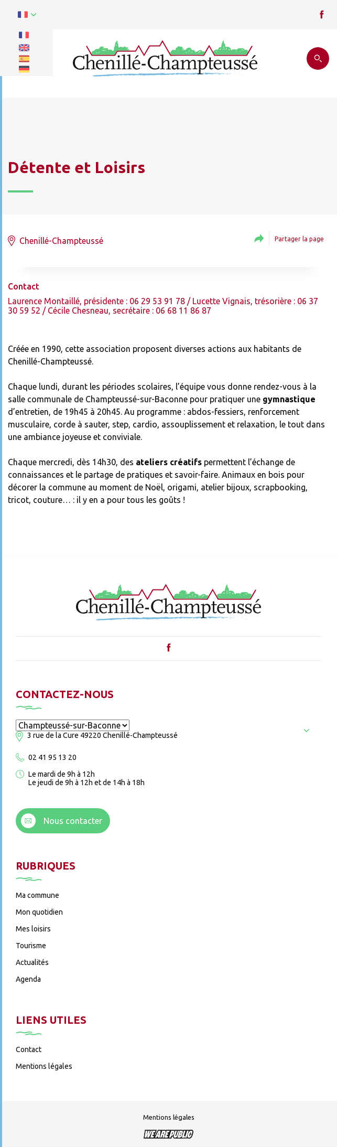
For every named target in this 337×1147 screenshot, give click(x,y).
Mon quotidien (39, 912)
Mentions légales (44, 1066)
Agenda (28, 979)
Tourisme (31, 945)
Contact (28, 1049)
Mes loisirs (33, 929)
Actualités (32, 962)
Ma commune (37, 895)
